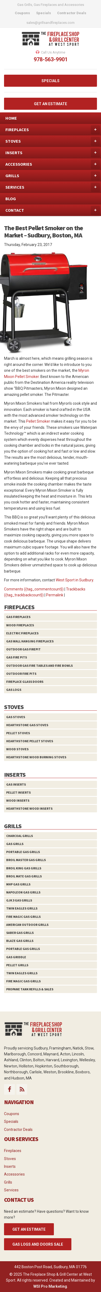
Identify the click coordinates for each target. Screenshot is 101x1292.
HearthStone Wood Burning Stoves (36, 757)
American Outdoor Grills (27, 925)
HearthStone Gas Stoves (27, 725)
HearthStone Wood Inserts (29, 808)
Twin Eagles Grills (21, 908)
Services (11, 1190)
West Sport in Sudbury (74, 580)
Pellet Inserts (18, 792)
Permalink (54, 595)
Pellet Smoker (38, 421)
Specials (11, 1121)
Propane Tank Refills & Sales (29, 989)
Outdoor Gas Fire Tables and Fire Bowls (39, 666)
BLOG (10, 198)
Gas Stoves (15, 717)
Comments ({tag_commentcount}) (34, 589)
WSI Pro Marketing (50, 1286)
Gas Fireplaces (18, 617)
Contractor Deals (18, 1129)
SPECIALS (50, 81)
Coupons (11, 1114)
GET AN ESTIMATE (50, 104)
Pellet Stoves (18, 733)
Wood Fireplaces (20, 625)
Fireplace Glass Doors (24, 682)
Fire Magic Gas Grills (23, 917)
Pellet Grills (17, 965)
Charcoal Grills (19, 836)
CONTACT (52, 210)
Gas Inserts (16, 784)
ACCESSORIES (52, 164)
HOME (11, 118)
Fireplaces (12, 1151)
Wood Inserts (17, 800)
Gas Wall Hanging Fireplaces (30, 641)
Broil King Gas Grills (23, 868)
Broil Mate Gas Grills (24, 876)
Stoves (10, 1159)
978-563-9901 (51, 59)
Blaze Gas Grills (19, 941)
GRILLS (52, 175)
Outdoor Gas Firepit (23, 649)
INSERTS (52, 152)
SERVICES (52, 187)
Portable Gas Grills (23, 852)
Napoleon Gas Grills (23, 892)
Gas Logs (13, 690)
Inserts (10, 1166)
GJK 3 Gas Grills (19, 900)
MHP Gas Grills (18, 884)
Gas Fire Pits (16, 657)
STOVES (52, 141)
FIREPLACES (52, 129)
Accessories (14, 1174)
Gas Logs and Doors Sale (37, 1244)
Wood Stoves (17, 749)
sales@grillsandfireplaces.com (50, 23)
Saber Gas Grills (20, 933)
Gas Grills (14, 844)
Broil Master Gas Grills (26, 860)
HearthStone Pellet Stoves (29, 741)
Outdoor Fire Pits (21, 674)
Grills (8, 1182)
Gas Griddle (16, 957)
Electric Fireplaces (22, 633)
